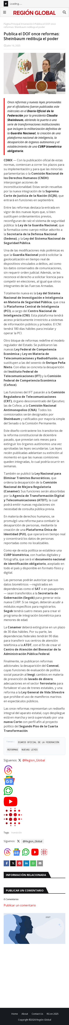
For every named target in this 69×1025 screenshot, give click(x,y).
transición (27, 23)
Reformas (12, 749)
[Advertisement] (35, 975)
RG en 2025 (53, 1013)
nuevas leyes (30, 749)
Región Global (43, 1019)
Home (14, 1013)
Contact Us (37, 1013)
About (25, 1013)
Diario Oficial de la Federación (38, 742)
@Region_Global (33, 760)
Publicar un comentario (20, 905)
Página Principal (12, 23)
